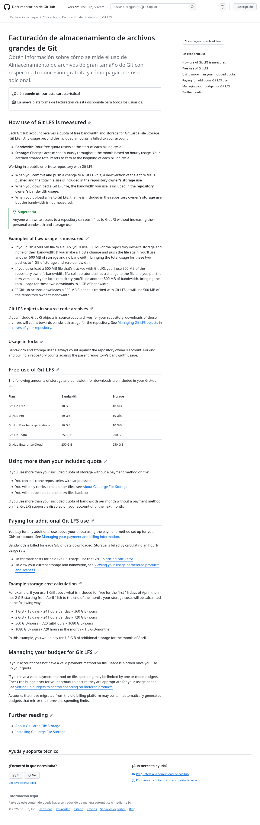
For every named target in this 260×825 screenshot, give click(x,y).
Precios (92, 809)
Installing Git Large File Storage (40, 731)
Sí (16, 775)
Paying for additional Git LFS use (51, 520)
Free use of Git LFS (34, 369)
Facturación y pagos (24, 17)
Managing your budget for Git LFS (53, 652)
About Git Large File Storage (105, 486)
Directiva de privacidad (22, 783)
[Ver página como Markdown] (203, 41)
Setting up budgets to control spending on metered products (64, 687)
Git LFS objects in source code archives (51, 309)
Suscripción (245, 7)
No (32, 775)
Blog (132, 809)
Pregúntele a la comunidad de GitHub (160, 774)
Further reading (31, 714)
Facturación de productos (80, 17)
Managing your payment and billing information (80, 536)
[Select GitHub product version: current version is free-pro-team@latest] (87, 7)
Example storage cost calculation (45, 584)
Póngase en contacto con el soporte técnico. (165, 780)
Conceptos (50, 17)
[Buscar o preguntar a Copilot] (153, 6)
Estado (78, 809)
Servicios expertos (113, 809)
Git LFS (107, 17)
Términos (45, 809)
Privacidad (63, 809)
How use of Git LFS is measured (50, 122)
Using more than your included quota (58, 460)
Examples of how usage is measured (49, 238)
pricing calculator (119, 559)
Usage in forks (26, 341)
